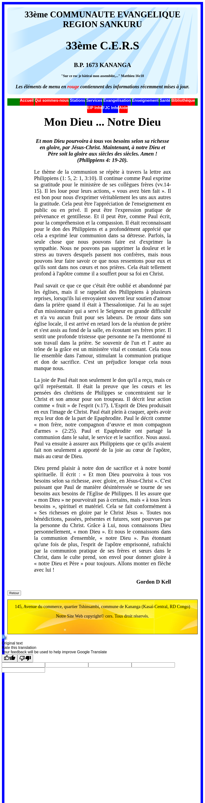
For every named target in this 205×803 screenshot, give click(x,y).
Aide (123, 108)
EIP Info (94, 108)
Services (94, 100)
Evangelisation (117, 100)
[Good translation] (9, 658)
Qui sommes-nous (52, 100)
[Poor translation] (25, 658)
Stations (77, 100)
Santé (165, 100)
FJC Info (110, 108)
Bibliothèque (183, 100)
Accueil (27, 100)
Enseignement (145, 100)
